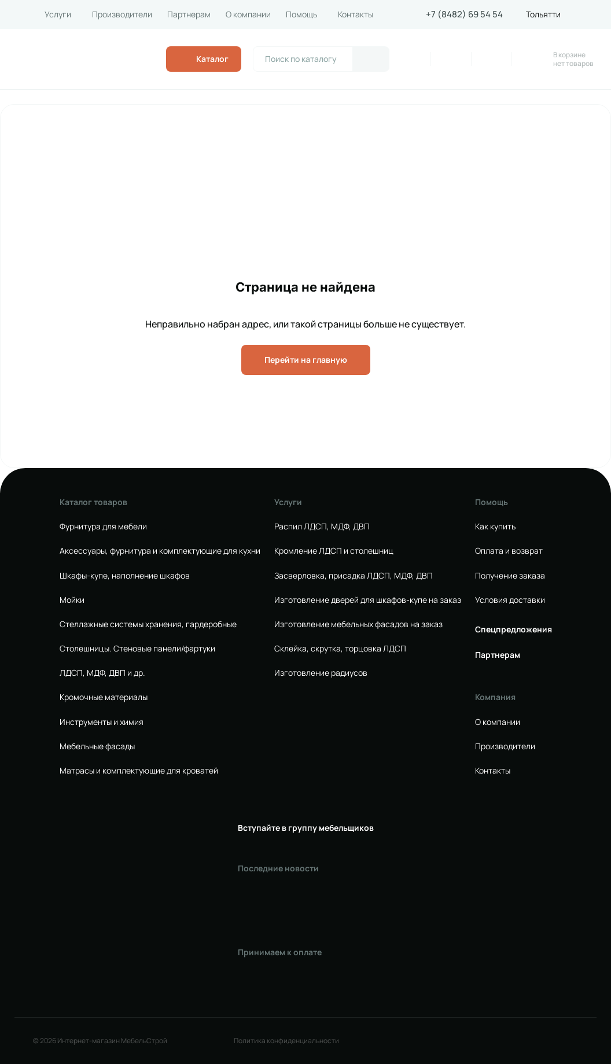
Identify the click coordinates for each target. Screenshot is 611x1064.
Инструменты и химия (101, 722)
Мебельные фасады (97, 746)
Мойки (72, 600)
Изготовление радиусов (320, 673)
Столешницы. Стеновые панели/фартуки (137, 648)
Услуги (58, 14)
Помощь (301, 14)
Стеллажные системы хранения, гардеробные (148, 624)
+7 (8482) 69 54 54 (464, 14)
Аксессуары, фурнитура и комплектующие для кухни (160, 551)
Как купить (495, 526)
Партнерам (189, 14)
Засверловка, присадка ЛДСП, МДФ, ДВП (353, 575)
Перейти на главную (305, 359)
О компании (248, 14)
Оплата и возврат (509, 551)
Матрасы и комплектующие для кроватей (139, 770)
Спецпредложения (513, 629)
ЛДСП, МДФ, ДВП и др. (102, 673)
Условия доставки (510, 600)
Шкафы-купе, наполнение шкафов (125, 575)
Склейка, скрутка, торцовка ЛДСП (340, 648)
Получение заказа (510, 575)
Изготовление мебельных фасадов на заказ (358, 624)
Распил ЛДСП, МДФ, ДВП (322, 526)
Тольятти (543, 14)
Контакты (355, 14)
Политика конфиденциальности (286, 1040)
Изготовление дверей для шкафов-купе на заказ (367, 600)
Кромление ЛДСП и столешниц (333, 551)
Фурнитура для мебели (103, 526)
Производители (122, 14)
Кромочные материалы (104, 697)
